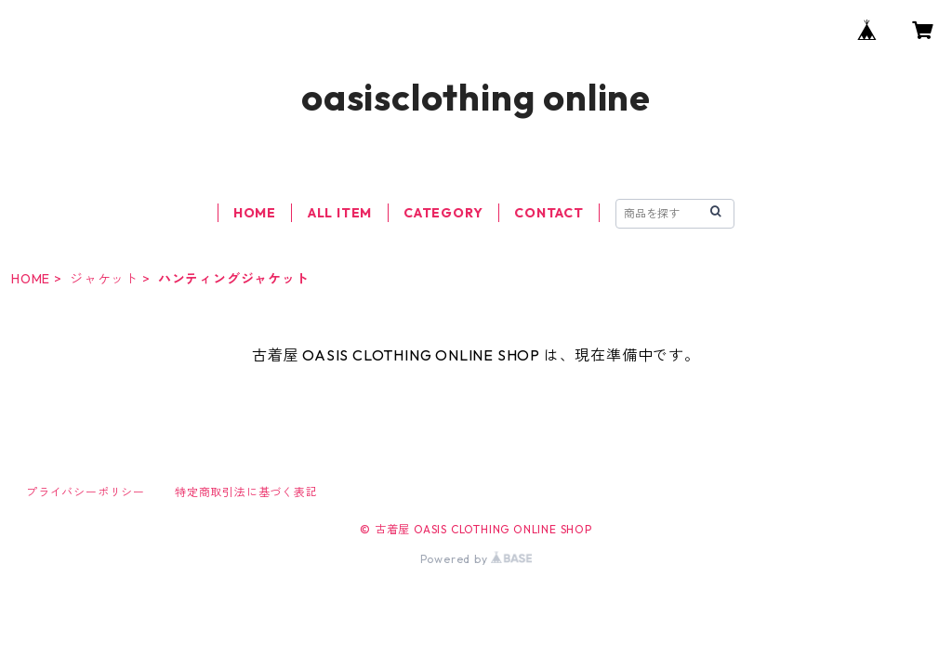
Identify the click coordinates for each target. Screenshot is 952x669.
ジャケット (104, 278)
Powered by (476, 559)
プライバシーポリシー (85, 492)
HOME (254, 212)
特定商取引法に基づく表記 (246, 492)
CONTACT (549, 212)
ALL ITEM (340, 212)
